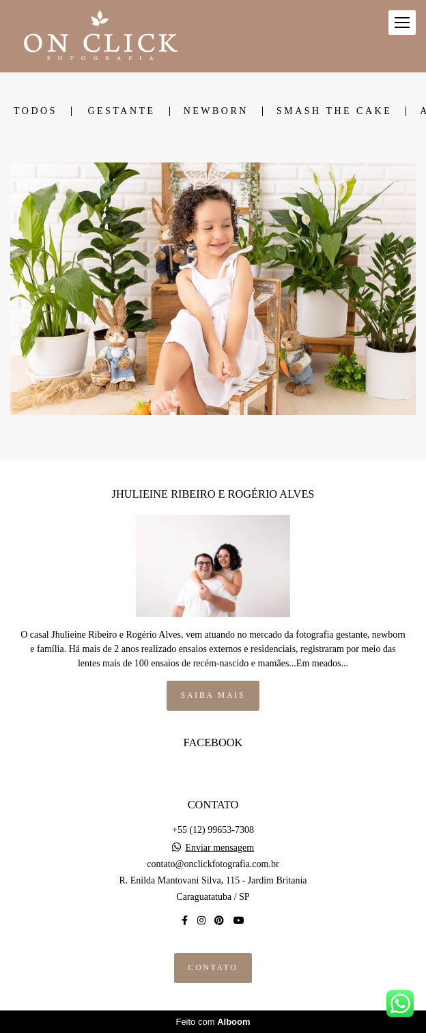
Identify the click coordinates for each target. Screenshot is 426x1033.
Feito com (212, 1022)
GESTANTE (121, 111)
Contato (213, 967)
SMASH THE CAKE (334, 111)
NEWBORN (216, 111)
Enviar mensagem (219, 848)
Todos (35, 111)
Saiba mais (213, 695)
